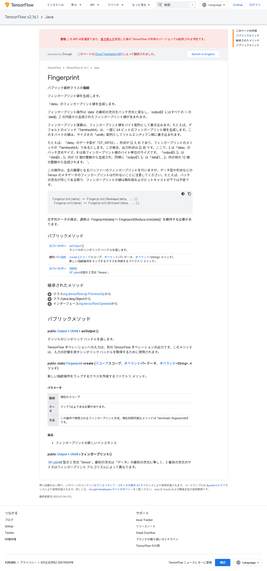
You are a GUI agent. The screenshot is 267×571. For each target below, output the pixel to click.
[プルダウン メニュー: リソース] (124, 5)
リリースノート (146, 526)
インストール (55, 5)
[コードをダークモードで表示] (183, 194)
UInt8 (60, 245)
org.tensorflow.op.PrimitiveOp (84, 294)
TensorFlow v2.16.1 (21, 17)
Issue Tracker (144, 520)
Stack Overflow (145, 532)
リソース (113, 5)
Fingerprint (74, 363)
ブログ (9, 520)
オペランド (111, 257)
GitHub (238, 5)
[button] (79, 294)
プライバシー (28, 562)
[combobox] (176, 4)
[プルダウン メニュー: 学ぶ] (81, 5)
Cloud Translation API (108, 54)
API (92, 5)
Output (62, 331)
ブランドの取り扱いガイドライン (157, 539)
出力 (52, 245)
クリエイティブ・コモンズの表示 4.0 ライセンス (125, 485)
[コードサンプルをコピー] (189, 194)
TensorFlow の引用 (148, 545)
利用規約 (10, 562)
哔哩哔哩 (10, 539)
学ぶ (74, 5)
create (73, 257)
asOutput (75, 245)
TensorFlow (54, 67)
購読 (222, 562)
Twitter (9, 532)
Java (49, 17)
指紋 (63, 257)
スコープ (84, 257)
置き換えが (108, 39)
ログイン (255, 4)
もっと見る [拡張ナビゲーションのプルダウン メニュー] (139, 5)
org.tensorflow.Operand (95, 304)
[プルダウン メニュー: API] (99, 5)
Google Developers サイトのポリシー (111, 489)
